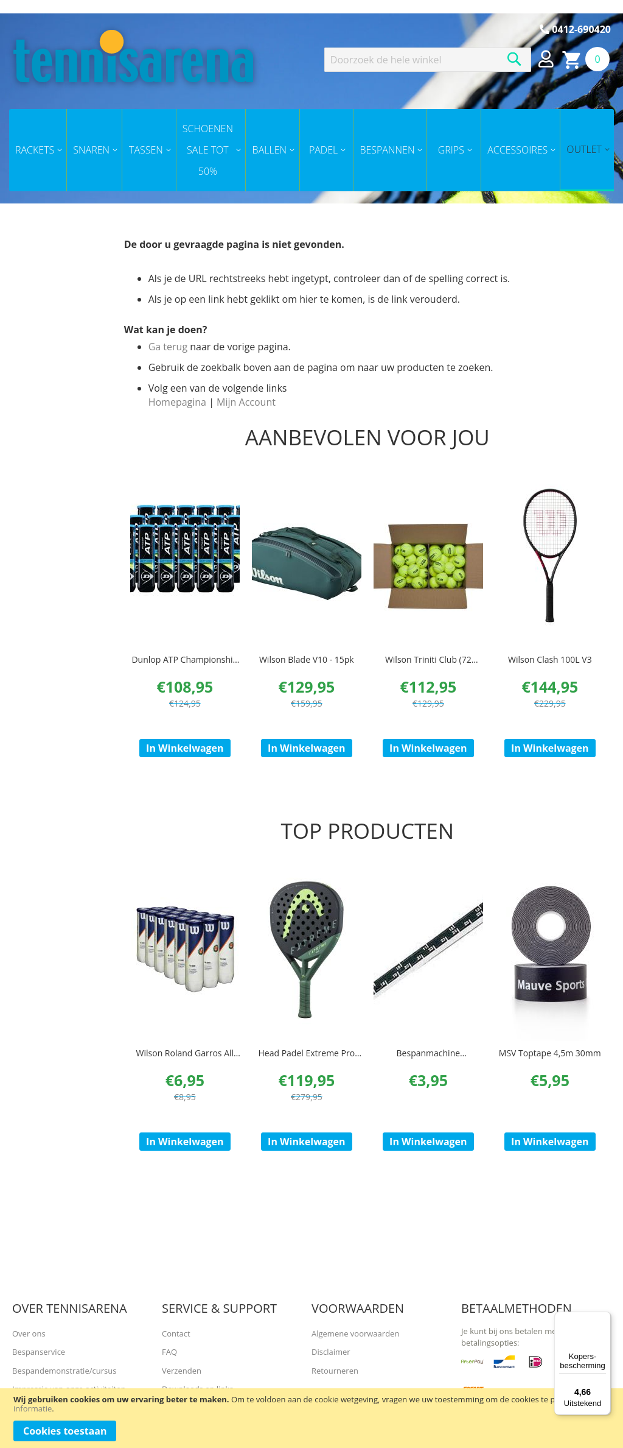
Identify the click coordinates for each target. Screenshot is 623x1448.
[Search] (514, 59)
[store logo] (133, 56)
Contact (176, 1333)
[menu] (311, 150)
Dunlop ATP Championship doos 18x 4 (184, 666)
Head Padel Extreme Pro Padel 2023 (306, 1070)
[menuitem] (37, 150)
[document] (311, 1418)
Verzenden (181, 1370)
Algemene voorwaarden (355, 1333)
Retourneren (335, 1370)
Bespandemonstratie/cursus (64, 1370)
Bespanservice (38, 1351)
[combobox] (427, 60)
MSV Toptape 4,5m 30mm (550, 1064)
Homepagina (177, 402)
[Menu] (603, 1319)
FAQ (169, 1351)
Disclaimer (331, 1351)
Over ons (29, 1333)
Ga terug (167, 346)
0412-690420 (575, 29)
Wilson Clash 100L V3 (550, 660)
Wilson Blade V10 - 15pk (306, 660)
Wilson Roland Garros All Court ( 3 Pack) (185, 1070)
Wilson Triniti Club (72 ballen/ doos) (428, 666)
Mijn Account (246, 402)
